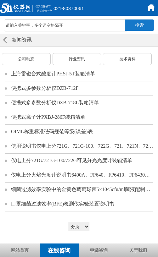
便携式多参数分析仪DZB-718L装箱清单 (55, 102)
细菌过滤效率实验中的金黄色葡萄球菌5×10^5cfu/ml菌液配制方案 (82, 189)
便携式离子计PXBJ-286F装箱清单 (48, 117)
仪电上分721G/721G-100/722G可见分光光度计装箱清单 (71, 160)
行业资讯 (77, 59)
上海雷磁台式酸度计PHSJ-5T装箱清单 (53, 73)
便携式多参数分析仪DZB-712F (44, 88)
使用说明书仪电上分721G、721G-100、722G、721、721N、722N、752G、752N (82, 146)
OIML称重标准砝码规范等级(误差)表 (52, 131)
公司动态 (26, 59)
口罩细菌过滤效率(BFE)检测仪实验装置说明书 (62, 203)
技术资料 (127, 59)
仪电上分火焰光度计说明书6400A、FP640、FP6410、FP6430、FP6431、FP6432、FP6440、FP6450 (82, 175)
